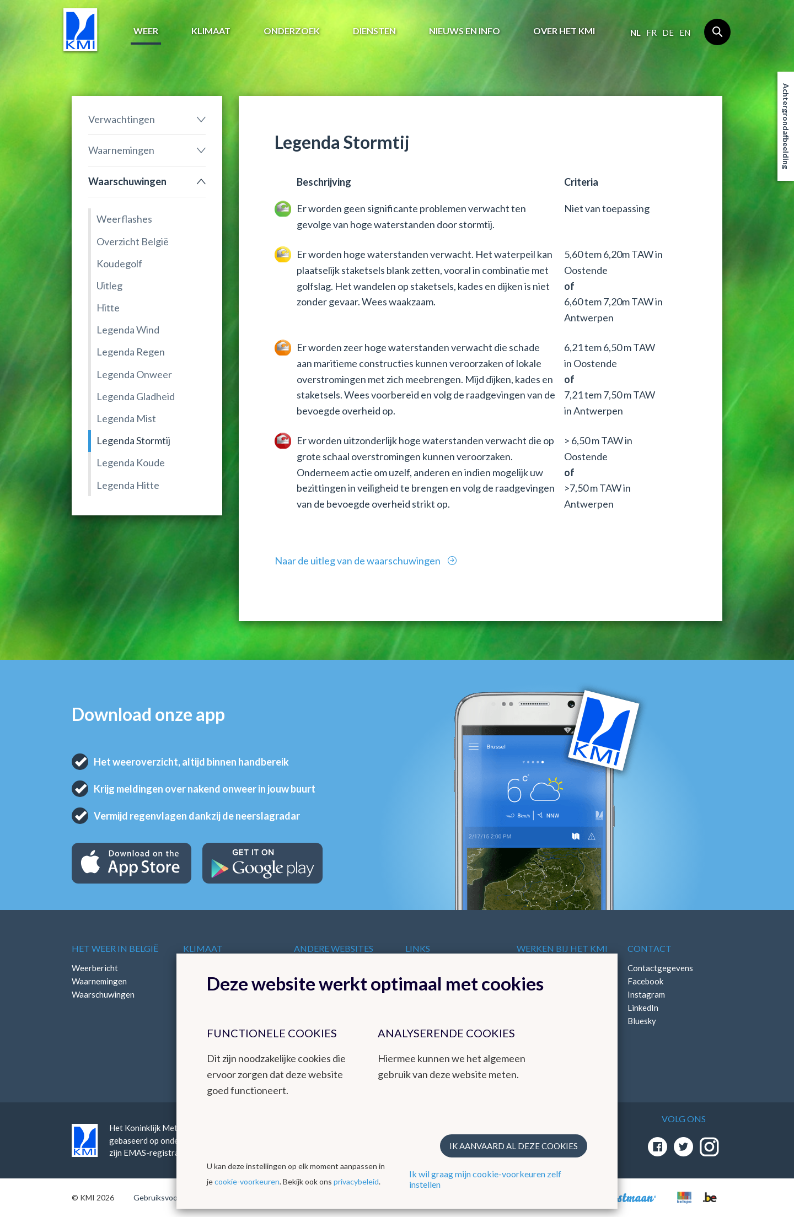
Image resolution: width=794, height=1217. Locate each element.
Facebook (645, 981)
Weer (145, 30)
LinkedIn (642, 1008)
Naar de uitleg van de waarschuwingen (358, 560)
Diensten (374, 30)
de (668, 32)
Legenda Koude (130, 462)
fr (651, 32)
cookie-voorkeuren (247, 1181)
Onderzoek (292, 30)
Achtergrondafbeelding (786, 126)
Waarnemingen (121, 150)
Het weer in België (115, 948)
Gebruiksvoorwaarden (171, 1197)
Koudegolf (119, 263)
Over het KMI (564, 30)
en (684, 32)
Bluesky (641, 1021)
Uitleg (109, 285)
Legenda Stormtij (133, 440)
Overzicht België (132, 241)
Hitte (108, 307)
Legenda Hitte (127, 485)
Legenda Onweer (134, 374)
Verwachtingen (121, 119)
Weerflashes (124, 219)
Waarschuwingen (127, 181)
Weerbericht (95, 968)
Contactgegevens (660, 968)
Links (417, 948)
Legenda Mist (126, 418)
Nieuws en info (464, 30)
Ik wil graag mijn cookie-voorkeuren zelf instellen (485, 1178)
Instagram (646, 994)
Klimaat (210, 30)
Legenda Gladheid (135, 396)
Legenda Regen (130, 352)
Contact (649, 948)
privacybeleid (356, 1181)
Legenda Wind (127, 330)
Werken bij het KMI (562, 948)
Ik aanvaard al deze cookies (513, 1146)
